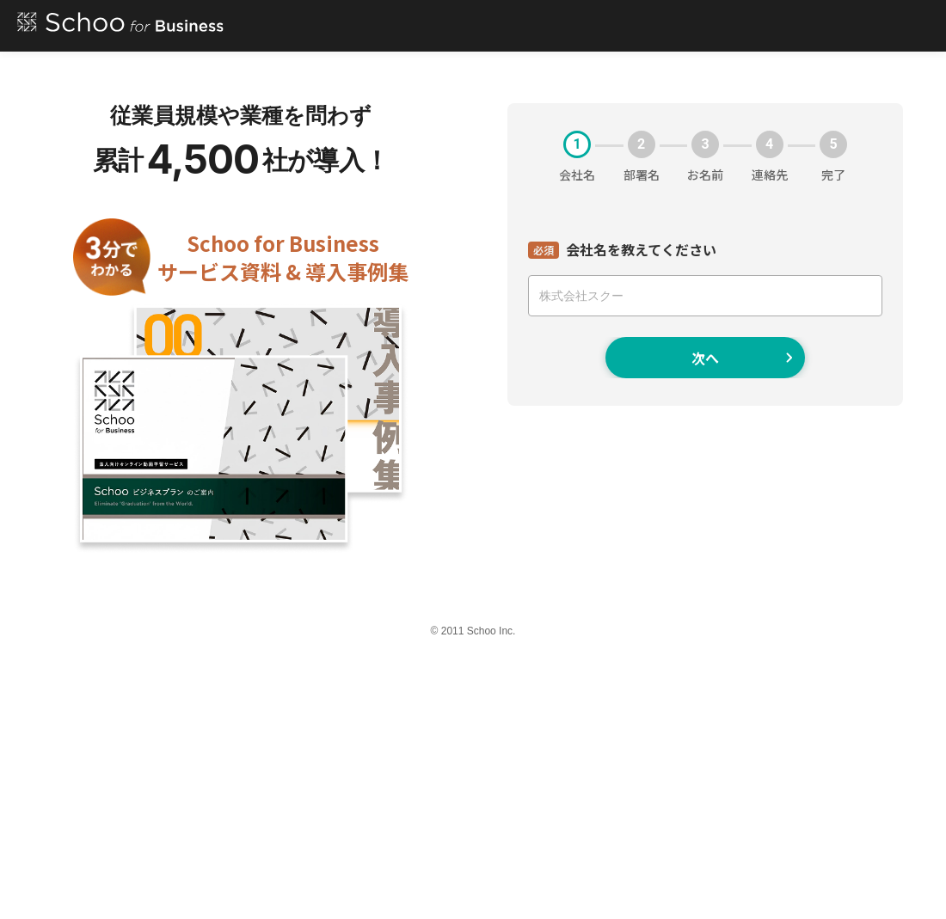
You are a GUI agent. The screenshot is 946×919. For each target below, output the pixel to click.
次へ (743, 357)
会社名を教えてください (641, 249)
